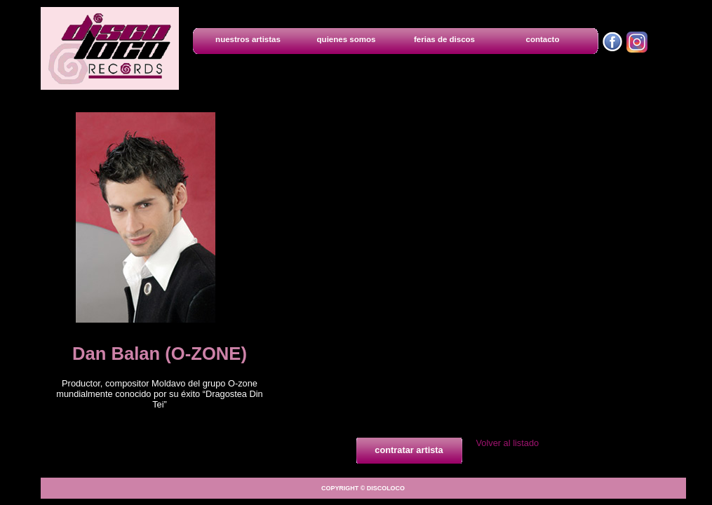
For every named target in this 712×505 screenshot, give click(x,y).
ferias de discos (444, 39)
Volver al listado (507, 443)
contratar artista (409, 450)
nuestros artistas (248, 39)
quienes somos (346, 39)
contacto (543, 39)
